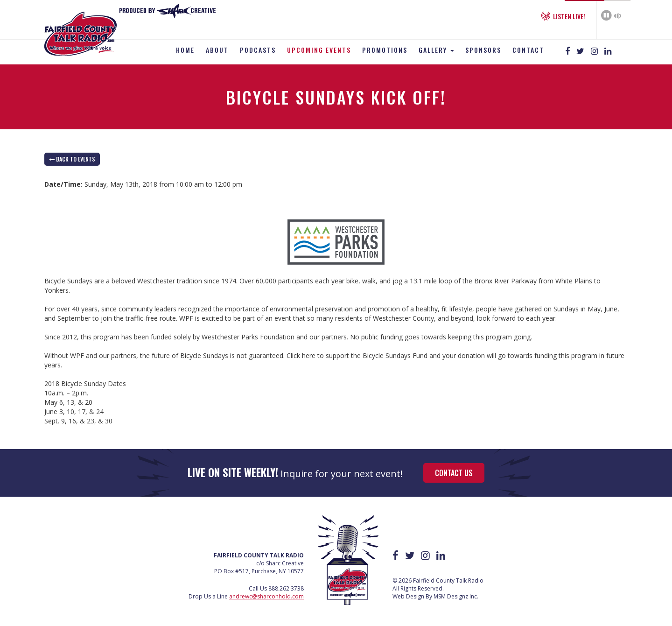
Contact (528, 50)
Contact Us (454, 472)
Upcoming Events (319, 50)
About (217, 50)
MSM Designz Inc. (456, 596)
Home (185, 50)
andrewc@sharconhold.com (266, 596)
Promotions (384, 50)
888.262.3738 (286, 588)
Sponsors (483, 50)
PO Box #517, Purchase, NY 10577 (259, 571)
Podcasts (258, 50)
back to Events (72, 159)
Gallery (436, 50)
